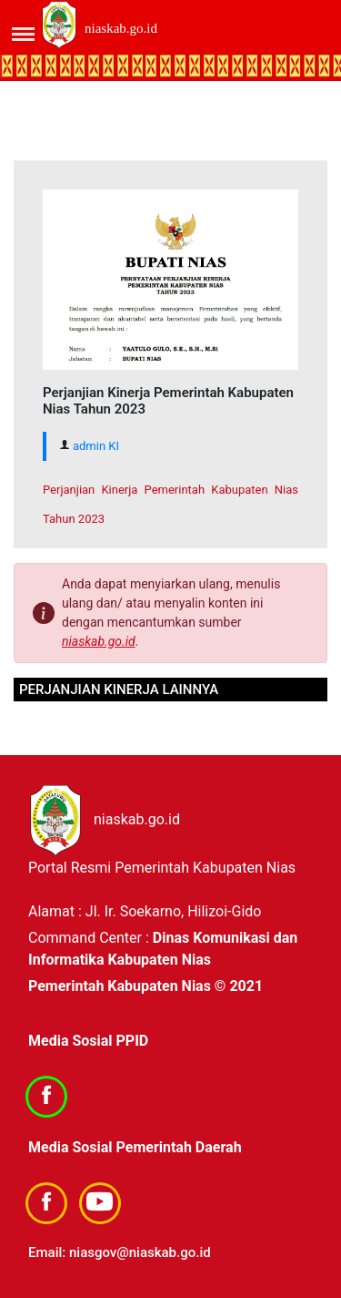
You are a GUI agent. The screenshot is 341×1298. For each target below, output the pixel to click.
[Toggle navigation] (12, 28)
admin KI (96, 446)
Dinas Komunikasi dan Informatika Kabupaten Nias (162, 948)
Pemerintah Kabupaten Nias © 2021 (145, 986)
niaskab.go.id (121, 28)
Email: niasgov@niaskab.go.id (119, 1252)
